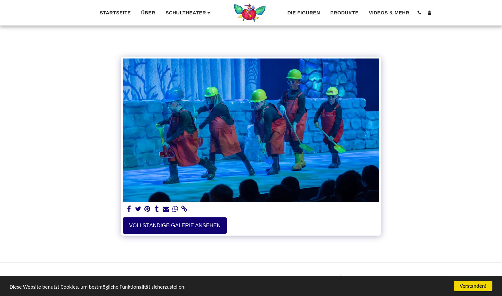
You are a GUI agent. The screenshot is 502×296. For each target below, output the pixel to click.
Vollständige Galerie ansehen (175, 225)
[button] (189, 13)
